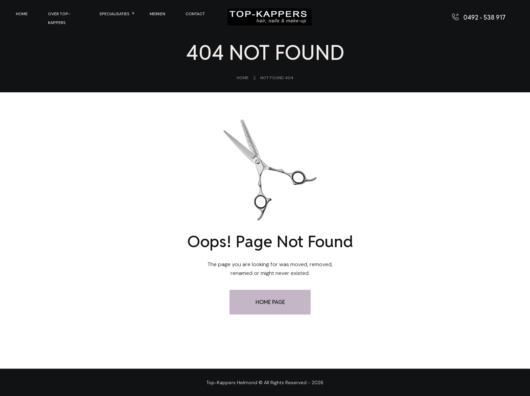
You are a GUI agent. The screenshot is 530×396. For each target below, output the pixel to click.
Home (242, 77)
